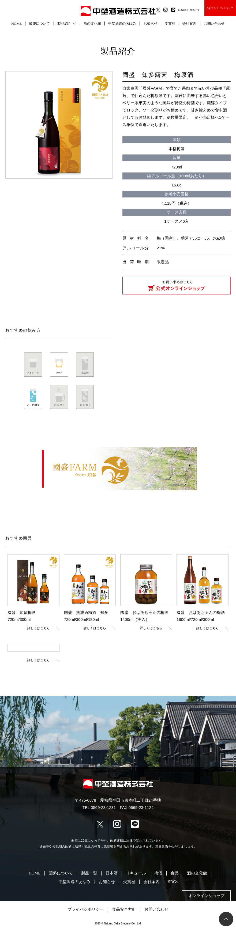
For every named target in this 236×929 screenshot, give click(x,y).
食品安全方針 (124, 909)
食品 (175, 873)
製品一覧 (89, 873)
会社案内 (189, 23)
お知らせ (151, 23)
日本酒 (112, 873)
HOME (16, 23)
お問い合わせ (214, 23)
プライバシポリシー (86, 909)
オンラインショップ (220, 7)
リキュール (136, 873)
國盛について (39, 23)
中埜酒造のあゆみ (122, 23)
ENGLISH (183, 10)
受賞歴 (170, 23)
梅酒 (158, 873)
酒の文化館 (92, 23)
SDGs (173, 882)
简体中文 (195, 10)
